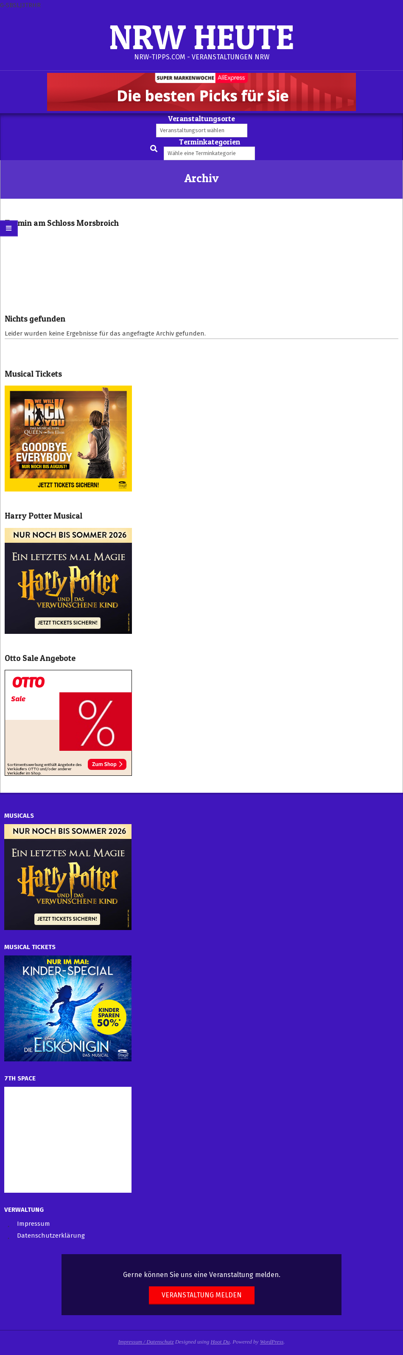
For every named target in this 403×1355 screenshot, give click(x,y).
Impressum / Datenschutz (146, 1341)
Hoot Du (219, 1341)
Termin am (62, 223)
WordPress (272, 1341)
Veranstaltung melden (202, 1295)
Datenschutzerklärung (51, 1235)
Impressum (33, 1223)
